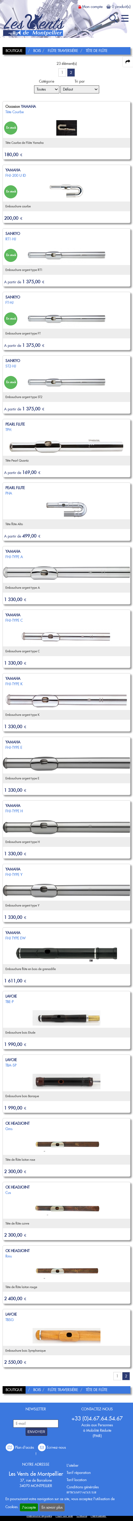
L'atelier (73, 1465)
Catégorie (46, 81)
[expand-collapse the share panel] (128, 62)
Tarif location (77, 1480)
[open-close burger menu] (125, 18)
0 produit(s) (121, 6)
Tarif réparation (79, 1472)
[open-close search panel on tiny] (113, 18)
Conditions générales (83, 1487)
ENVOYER (36, 1432)
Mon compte (92, 6)
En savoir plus (52, 1507)
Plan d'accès (20, 1447)
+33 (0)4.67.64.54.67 (97, 1418)
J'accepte (29, 1507)
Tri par (80, 81)
